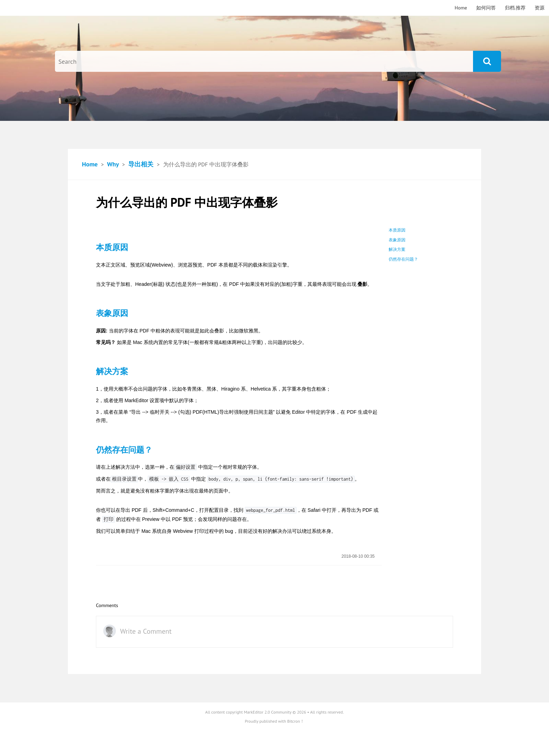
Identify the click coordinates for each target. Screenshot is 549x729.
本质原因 (397, 230)
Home (461, 8)
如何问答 (486, 8)
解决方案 (397, 249)
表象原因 (397, 240)
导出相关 (140, 164)
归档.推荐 (515, 8)
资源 (539, 8)
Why (113, 164)
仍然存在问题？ (403, 259)
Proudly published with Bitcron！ (274, 721)
